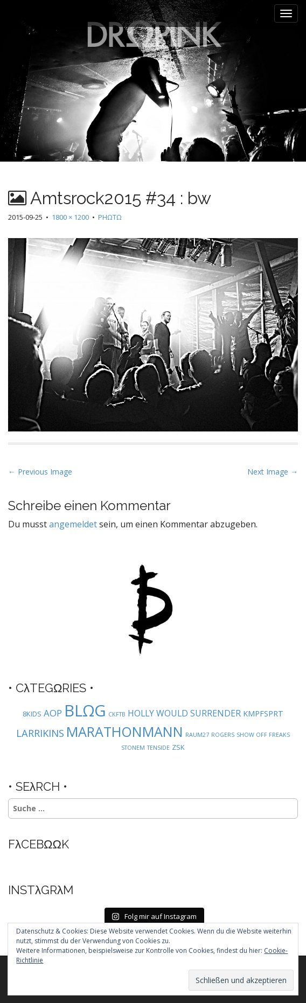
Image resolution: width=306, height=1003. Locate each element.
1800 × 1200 (70, 217)
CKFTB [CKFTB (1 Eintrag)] (117, 714)
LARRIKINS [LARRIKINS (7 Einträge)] (40, 733)
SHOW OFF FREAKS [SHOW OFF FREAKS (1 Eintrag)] (263, 735)
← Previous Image (40, 471)
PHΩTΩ (110, 217)
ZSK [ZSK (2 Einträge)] (178, 747)
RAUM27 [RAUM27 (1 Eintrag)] (197, 735)
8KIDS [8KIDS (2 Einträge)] (32, 714)
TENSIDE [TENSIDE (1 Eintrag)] (158, 747)
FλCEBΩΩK (38, 844)
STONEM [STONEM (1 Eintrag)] (133, 747)
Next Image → (272, 471)
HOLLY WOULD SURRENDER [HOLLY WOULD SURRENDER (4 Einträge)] (184, 713)
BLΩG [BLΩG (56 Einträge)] (85, 710)
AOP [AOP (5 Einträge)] (53, 713)
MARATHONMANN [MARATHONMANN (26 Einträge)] (124, 731)
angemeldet (73, 524)
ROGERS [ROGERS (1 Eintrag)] (222, 735)
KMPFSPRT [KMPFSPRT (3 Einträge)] (263, 713)
